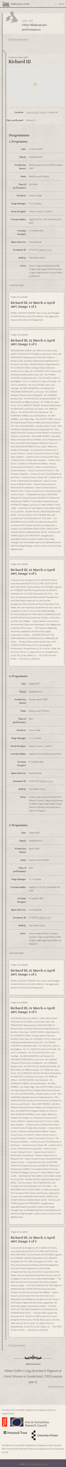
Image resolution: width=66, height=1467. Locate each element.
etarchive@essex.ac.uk (37, 1461)
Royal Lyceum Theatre (36, 109)
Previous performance (18, 36)
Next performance (16, 1342)
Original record (44, 246)
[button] (35, 81)
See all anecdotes (56, 1383)
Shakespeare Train (20, 4)
